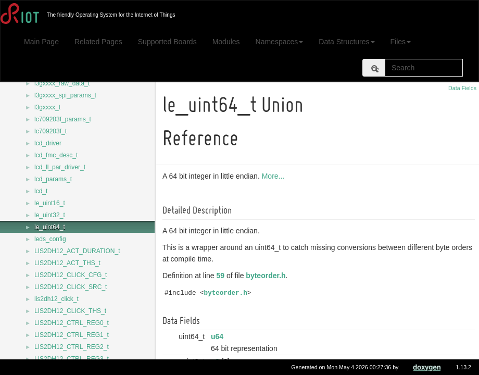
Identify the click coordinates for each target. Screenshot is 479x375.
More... (274, 176)
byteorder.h (267, 275)
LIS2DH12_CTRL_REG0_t (71, 323)
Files (400, 42)
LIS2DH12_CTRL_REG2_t (71, 347)
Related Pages (98, 42)
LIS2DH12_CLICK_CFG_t (70, 275)
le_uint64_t (49, 227)
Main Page (41, 42)
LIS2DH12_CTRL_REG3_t (71, 358)
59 (222, 275)
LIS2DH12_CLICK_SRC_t (70, 287)
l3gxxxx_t (47, 107)
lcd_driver (47, 143)
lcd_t (40, 191)
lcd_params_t (53, 179)
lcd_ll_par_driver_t (59, 167)
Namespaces (280, 42)
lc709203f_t (50, 131)
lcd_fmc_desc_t (56, 155)
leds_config (50, 239)
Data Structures (346, 42)
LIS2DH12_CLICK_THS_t (70, 311)
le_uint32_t (49, 215)
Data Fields (462, 88)
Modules (226, 42)
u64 (218, 336)
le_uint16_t (49, 203)
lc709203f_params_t (62, 119)
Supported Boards (167, 42)
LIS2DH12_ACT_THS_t (67, 263)
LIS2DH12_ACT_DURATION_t (77, 251)
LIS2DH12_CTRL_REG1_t (71, 335)
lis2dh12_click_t (56, 299)
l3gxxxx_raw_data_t (62, 83)
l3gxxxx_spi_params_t (65, 95)
